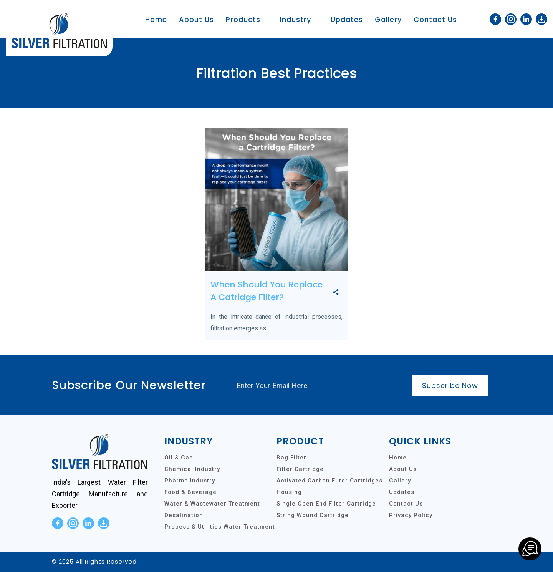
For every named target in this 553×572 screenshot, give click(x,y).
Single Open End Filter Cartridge (326, 503)
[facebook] (495, 19)
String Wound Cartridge (312, 515)
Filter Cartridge (300, 469)
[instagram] (511, 19)
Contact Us (435, 19)
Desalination (183, 515)
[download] (541, 19)
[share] (336, 292)
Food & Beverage (190, 492)
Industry (295, 19)
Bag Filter (291, 457)
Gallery (388, 19)
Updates (347, 19)
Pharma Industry (189, 480)
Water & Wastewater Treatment (212, 503)
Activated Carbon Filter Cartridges (329, 480)
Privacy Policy (410, 515)
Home (156, 19)
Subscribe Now (450, 385)
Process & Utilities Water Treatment (219, 526)
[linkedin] (526, 19)
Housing (289, 492)
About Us (196, 19)
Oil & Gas (178, 457)
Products (243, 19)
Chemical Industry (192, 469)
